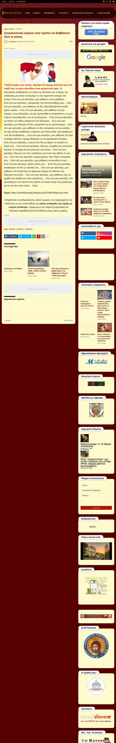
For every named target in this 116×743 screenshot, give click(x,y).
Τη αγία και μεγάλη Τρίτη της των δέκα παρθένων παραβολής (102, 211)
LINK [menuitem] (27, 24)
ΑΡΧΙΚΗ (4, 1)
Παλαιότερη (68, 320)
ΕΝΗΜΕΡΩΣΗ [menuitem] (49, 13)
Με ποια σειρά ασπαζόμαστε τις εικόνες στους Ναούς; (102, 200)
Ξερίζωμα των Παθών (13, 269)
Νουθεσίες (20, 229)
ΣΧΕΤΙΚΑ (12, 1)
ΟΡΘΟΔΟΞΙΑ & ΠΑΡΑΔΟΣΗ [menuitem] (82, 13)
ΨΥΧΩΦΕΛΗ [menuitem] (63, 13)
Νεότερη (8, 320)
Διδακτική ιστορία (88, 334)
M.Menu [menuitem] (36, 13)
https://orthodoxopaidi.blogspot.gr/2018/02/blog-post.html (39, 192)
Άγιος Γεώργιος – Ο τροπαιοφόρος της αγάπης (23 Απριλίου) (104, 337)
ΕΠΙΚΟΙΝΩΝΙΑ (21, 1)
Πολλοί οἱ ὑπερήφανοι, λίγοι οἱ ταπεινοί (87, 303)
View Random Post (96, 32)
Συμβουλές (29, 229)
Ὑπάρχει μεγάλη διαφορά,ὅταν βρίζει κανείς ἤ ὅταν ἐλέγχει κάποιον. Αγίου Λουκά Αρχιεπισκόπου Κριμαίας (104, 309)
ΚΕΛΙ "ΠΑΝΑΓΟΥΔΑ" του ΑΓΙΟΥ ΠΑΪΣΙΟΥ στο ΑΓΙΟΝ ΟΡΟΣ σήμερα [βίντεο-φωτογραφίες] (101, 186)
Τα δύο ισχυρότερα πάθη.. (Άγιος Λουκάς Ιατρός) (37, 271)
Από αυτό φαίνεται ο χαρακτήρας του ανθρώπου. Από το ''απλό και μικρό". (60, 272)
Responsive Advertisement (38, 54)
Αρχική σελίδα (9, 29)
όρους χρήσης (60, 210)
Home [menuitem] (27, 13)
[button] (101, 13)
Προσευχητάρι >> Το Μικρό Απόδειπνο (93, 171)
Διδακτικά (18, 29)
